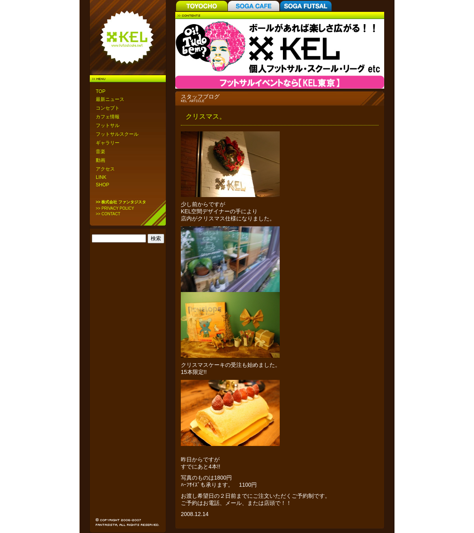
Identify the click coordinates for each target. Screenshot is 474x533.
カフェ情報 (107, 116)
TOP (100, 91)
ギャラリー (107, 143)
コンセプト (107, 108)
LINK (101, 177)
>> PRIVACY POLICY (115, 208)
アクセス (105, 169)
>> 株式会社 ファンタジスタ (121, 202)
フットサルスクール (117, 134)
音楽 (100, 151)
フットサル (107, 125)
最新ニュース (110, 99)
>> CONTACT (108, 214)
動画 (100, 160)
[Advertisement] (128, 372)
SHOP (102, 185)
